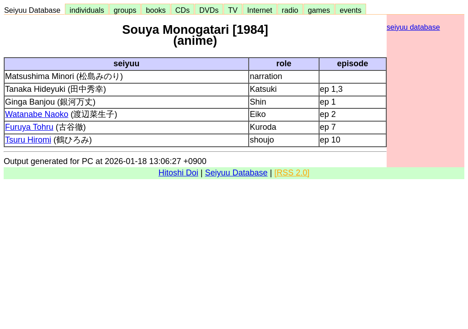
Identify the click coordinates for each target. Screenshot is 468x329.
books (156, 10)
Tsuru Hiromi (28, 139)
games (319, 10)
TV (232, 10)
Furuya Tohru (29, 127)
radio (290, 10)
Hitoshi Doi (178, 172)
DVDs (209, 10)
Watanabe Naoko (36, 114)
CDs (182, 10)
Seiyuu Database (34, 10)
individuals (86, 10)
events (350, 10)
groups (125, 10)
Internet (260, 10)
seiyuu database (413, 27)
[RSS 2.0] (291, 172)
